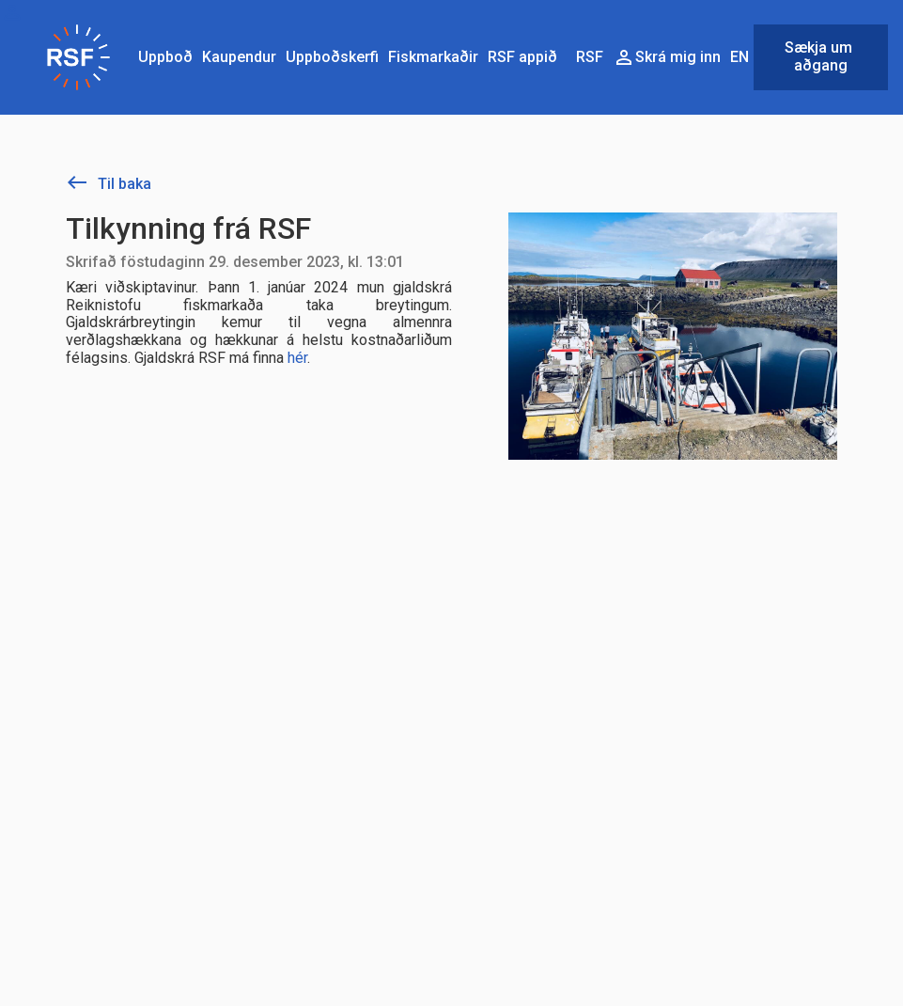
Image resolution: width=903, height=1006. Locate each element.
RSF (589, 57)
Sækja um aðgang (820, 56)
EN (739, 57)
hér (297, 358)
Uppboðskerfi (332, 57)
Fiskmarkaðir (433, 57)
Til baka (108, 184)
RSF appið (522, 57)
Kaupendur (239, 57)
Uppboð (165, 57)
